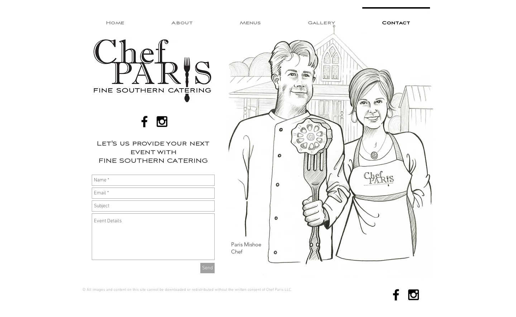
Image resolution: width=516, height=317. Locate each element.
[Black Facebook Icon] (144, 121)
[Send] (207, 268)
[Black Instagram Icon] (161, 121)
